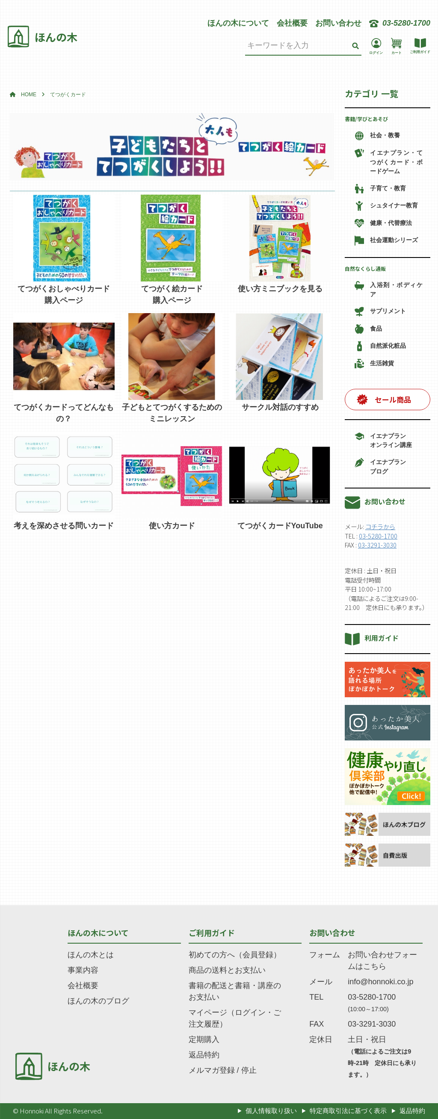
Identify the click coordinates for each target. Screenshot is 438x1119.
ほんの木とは (91, 954)
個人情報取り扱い (271, 1110)
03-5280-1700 (378, 535)
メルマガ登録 (212, 1070)
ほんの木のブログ (98, 1001)
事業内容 (83, 970)
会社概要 (292, 23)
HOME (28, 95)
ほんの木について (238, 23)
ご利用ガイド (212, 932)
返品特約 (204, 1055)
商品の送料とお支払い (227, 970)
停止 (249, 1070)
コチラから (380, 526)
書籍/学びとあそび (366, 118)
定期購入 (204, 1039)
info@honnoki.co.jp (380, 981)
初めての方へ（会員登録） (235, 954)
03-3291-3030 (377, 544)
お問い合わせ (338, 23)
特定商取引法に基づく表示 (348, 1110)
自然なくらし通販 (365, 268)
